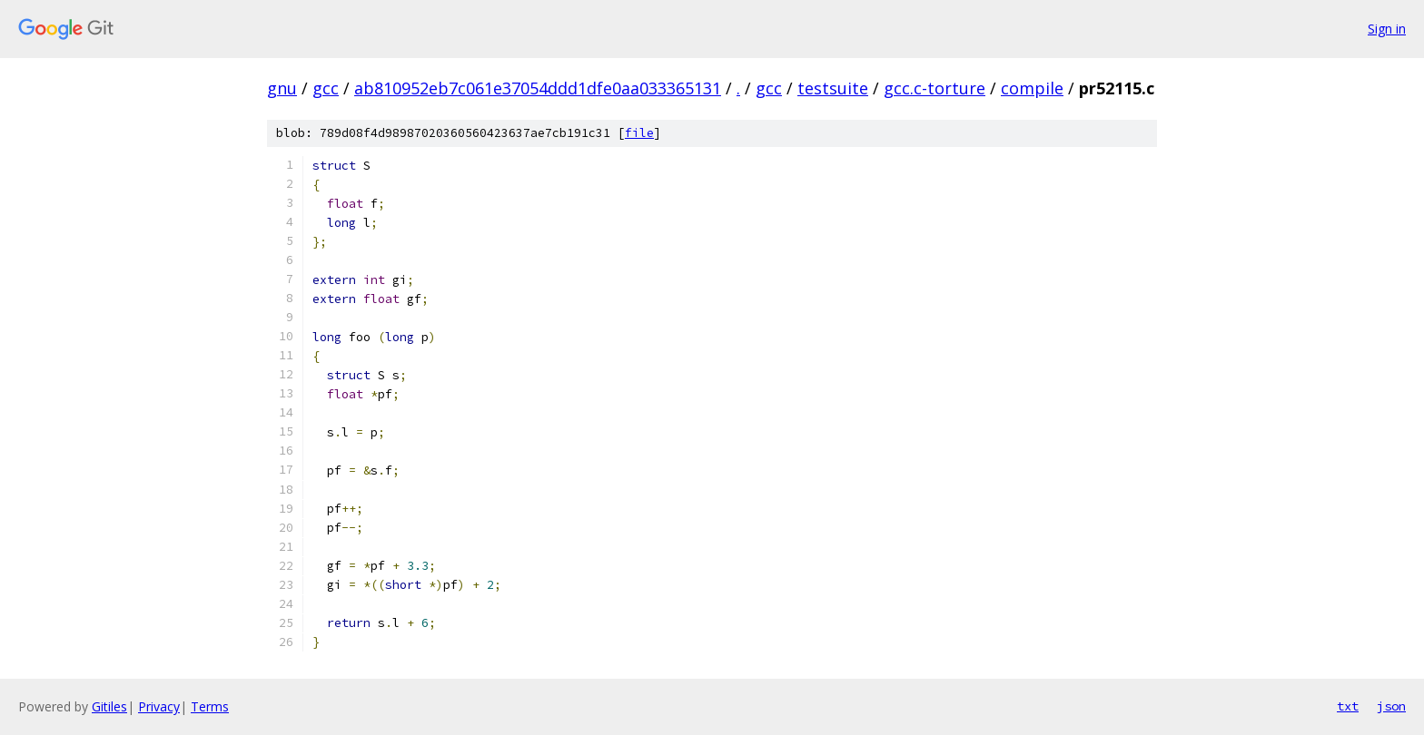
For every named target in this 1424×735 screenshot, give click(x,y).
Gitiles (109, 706)
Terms (210, 706)
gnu (282, 88)
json (1391, 706)
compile (1032, 88)
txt (1348, 706)
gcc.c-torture (934, 88)
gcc (325, 88)
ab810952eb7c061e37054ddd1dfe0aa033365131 (537, 88)
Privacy (159, 706)
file (639, 133)
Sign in (1387, 28)
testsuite (832, 88)
